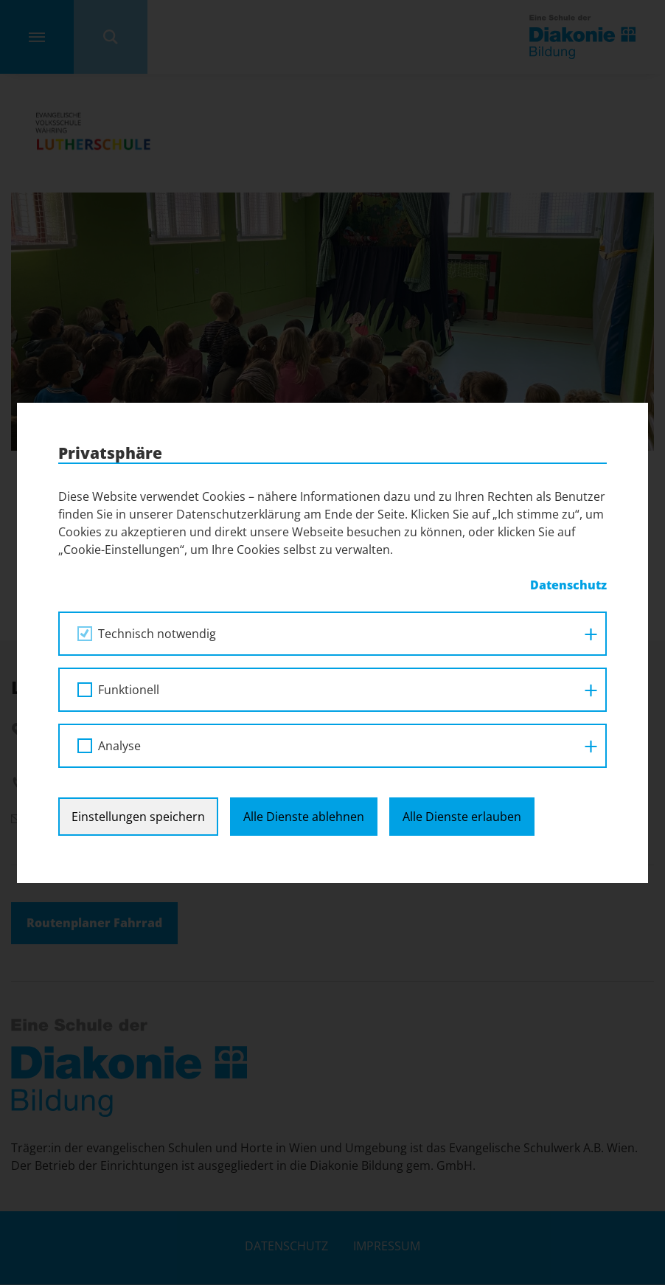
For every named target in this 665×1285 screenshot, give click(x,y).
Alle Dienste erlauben (462, 816)
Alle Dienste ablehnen (303, 816)
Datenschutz (568, 585)
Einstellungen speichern (138, 816)
